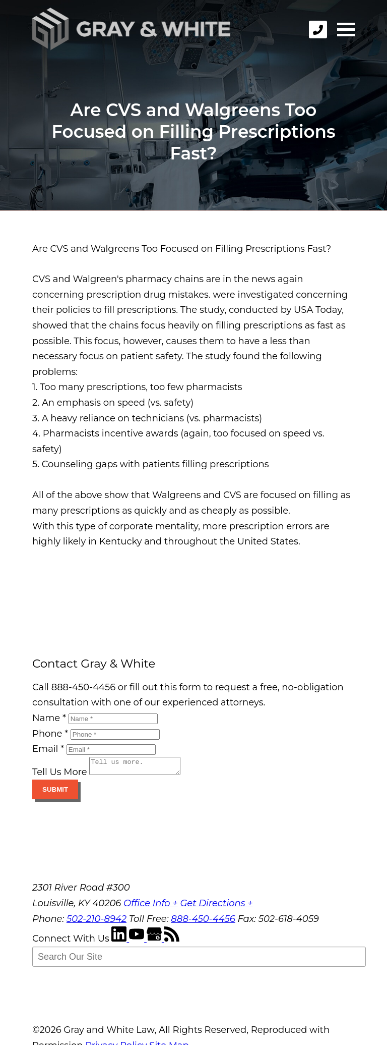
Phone (50, 733)
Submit (55, 792)
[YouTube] (138, 941)
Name (49, 718)
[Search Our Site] (199, 960)
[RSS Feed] (171, 941)
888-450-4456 (203, 921)
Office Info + (150, 906)
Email (48, 748)
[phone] (318, 29)
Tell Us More (59, 775)
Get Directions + (216, 906)
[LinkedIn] (120, 941)
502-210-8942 (96, 921)
